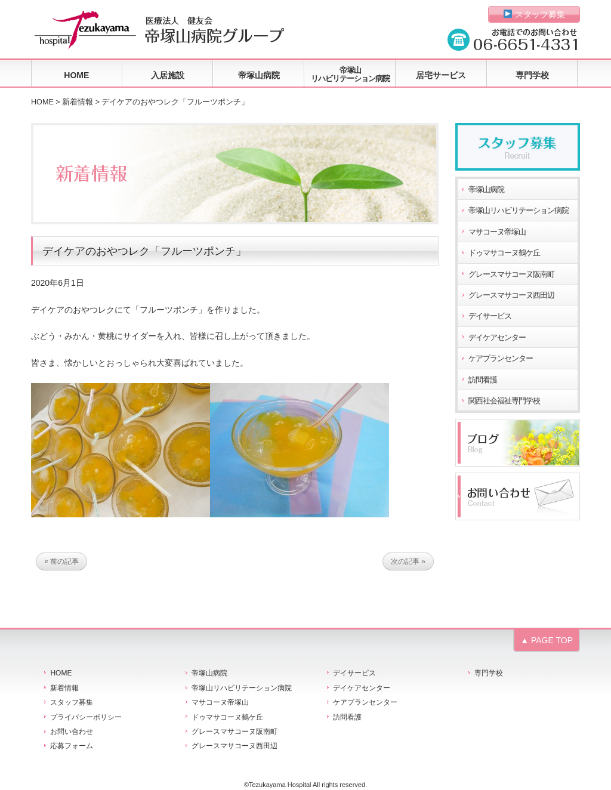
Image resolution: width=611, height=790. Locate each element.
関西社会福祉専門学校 (504, 401)
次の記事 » (408, 561)
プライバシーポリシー (86, 717)
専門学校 (532, 75)
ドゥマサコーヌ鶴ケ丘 (504, 253)
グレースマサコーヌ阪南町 (511, 274)
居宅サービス (441, 75)
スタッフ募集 (534, 14)
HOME (76, 75)
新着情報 (77, 102)
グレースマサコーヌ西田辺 (511, 295)
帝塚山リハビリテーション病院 (350, 74)
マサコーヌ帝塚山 (497, 232)
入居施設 (167, 75)
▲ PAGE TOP (546, 640)
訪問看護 (482, 380)
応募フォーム (71, 746)
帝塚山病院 (259, 75)
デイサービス (489, 316)
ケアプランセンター (500, 358)
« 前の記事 (61, 561)
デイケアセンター (497, 338)
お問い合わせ (71, 731)
